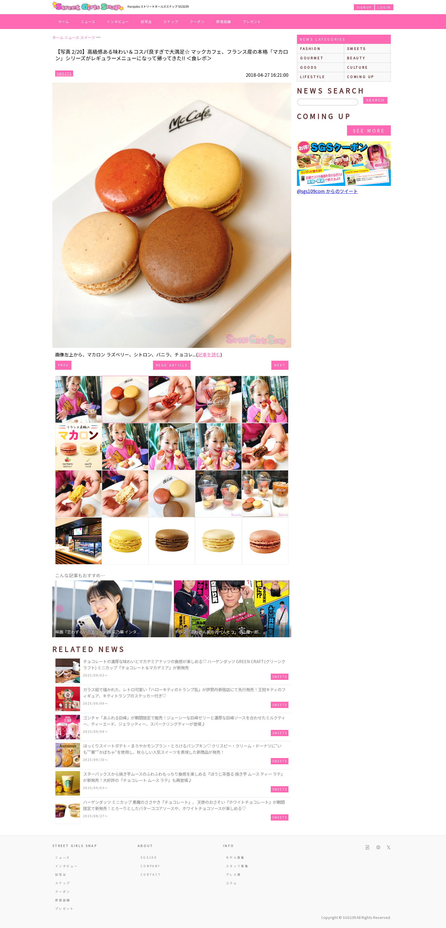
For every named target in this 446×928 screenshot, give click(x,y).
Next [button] (284, 609)
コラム (231, 883)
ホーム (63, 21)
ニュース (88, 21)
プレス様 (233, 874)
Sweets (64, 73)
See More (369, 130)
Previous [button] (59, 609)
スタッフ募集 (237, 866)
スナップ (170, 21)
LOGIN (384, 7)
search (375, 100)
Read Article (172, 365)
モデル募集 (235, 857)
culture (357, 67)
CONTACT (151, 874)
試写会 (146, 21)
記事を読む (209, 354)
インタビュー (118, 21)
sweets (356, 48)
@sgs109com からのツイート (327, 191)
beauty (356, 57)
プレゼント (252, 21)
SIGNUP (364, 7)
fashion (310, 48)
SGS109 (149, 857)
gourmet (311, 57)
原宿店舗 (223, 21)
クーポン (197, 21)
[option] (112, 608)
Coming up (361, 76)
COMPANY (150, 866)
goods (308, 67)
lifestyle (312, 76)
